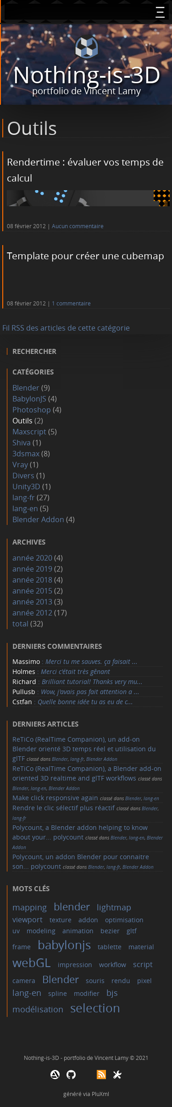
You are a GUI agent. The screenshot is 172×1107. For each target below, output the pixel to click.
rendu (120, 980)
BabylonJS (29, 399)
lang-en (25, 508)
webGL (31, 963)
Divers (23, 476)
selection (95, 1008)
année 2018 (32, 580)
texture (61, 919)
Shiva (21, 443)
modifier (87, 993)
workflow (112, 964)
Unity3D (26, 486)
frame (21, 946)
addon (88, 919)
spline (57, 993)
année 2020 (32, 558)
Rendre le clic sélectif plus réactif (63, 807)
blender (72, 906)
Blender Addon (38, 519)
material (141, 946)
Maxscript (29, 432)
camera (23, 980)
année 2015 (32, 591)
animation (78, 930)
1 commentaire (71, 303)
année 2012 (32, 613)
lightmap (114, 907)
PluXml (100, 1093)
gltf (132, 930)
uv (16, 930)
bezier (110, 930)
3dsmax (25, 454)
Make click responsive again (55, 797)
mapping (29, 907)
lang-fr (23, 497)
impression (75, 964)
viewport (27, 919)
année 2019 (32, 569)
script (143, 964)
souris (95, 980)
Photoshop (31, 410)
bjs (112, 992)
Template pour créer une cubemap (85, 255)
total (21, 624)
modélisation (37, 1009)
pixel (144, 980)
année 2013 (32, 602)
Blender (25, 388)
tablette (110, 946)
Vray (20, 465)
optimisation (124, 919)
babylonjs (64, 945)
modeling (41, 930)
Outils (22, 421)
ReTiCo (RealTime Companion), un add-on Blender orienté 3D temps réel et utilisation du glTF (84, 749)
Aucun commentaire (78, 226)
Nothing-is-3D (87, 74)
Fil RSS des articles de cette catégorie (66, 328)
